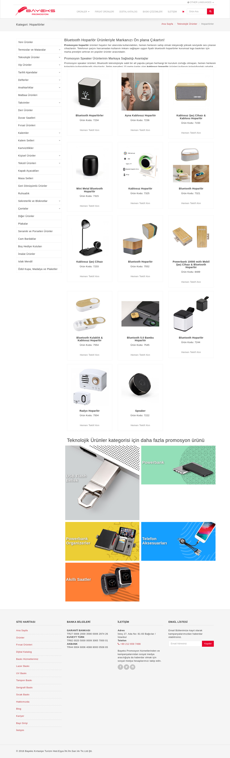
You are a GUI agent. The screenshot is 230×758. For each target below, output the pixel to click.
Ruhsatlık (23, 193)
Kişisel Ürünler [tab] (39, 155)
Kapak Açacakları (28, 170)
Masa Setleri (25, 178)
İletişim (172, 11)
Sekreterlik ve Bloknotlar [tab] (39, 201)
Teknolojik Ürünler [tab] (39, 57)
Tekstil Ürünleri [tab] (39, 163)
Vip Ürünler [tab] (39, 64)
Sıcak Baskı (22, 694)
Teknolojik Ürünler (187, 24)
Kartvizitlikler (26, 148)
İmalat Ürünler (26, 253)
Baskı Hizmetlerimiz (27, 659)
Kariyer (20, 716)
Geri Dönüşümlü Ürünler (32, 185)
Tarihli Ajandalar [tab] (39, 72)
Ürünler (83, 11)
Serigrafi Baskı (24, 687)
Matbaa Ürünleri (27, 95)
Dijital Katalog (128, 11)
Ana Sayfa (167, 24)
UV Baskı (21, 673)
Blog (18, 708)
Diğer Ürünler (26, 216)
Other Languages (200, 2)
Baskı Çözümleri (152, 11)
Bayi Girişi (22, 723)
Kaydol (207, 643)
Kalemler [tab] (39, 132)
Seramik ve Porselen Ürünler (35, 231)
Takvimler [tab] (39, 102)
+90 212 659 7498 (129, 644)
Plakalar (23, 223)
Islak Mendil (25, 261)
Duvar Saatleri (26, 117)
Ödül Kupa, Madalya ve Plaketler (38, 269)
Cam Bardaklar (27, 238)
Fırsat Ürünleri (104, 11)
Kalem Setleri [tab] (39, 140)
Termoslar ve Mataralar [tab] (39, 49)
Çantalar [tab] (39, 208)
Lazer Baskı (22, 666)
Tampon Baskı (24, 680)
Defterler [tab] (39, 80)
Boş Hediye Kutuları (30, 246)
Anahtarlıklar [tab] (39, 87)
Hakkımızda (22, 701)
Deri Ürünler (25, 110)
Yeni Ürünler (25, 42)
